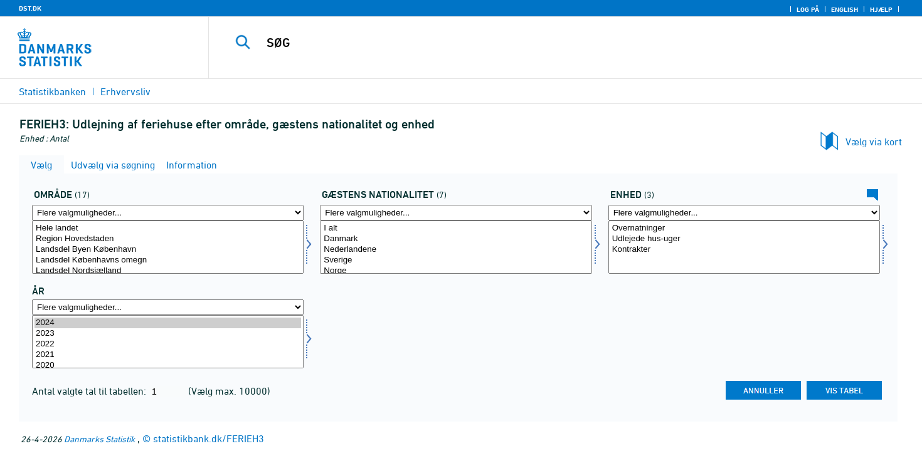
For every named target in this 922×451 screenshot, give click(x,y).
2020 (167, 365)
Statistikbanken (52, 91)
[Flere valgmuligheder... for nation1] (455, 212)
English (844, 9)
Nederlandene (455, 249)
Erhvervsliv (125, 91)
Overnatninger (744, 228)
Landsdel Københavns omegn (167, 260)
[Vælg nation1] (455, 247)
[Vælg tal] (744, 247)
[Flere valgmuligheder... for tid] (168, 307)
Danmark (455, 239)
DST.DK (30, 8)
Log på (808, 9)
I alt (455, 228)
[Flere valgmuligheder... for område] (168, 212)
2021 (167, 355)
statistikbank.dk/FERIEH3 (208, 438)
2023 (167, 333)
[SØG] (543, 42)
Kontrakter (744, 249)
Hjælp (881, 9)
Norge (455, 271)
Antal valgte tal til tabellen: (90, 391)
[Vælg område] (168, 247)
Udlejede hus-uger (744, 239)
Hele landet (167, 228)
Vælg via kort (873, 141)
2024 (167, 323)
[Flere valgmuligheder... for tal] (744, 212)
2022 (167, 344)
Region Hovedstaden (167, 239)
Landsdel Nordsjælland (167, 271)
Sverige (455, 260)
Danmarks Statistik (99, 438)
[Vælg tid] (168, 341)
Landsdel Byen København (167, 249)
